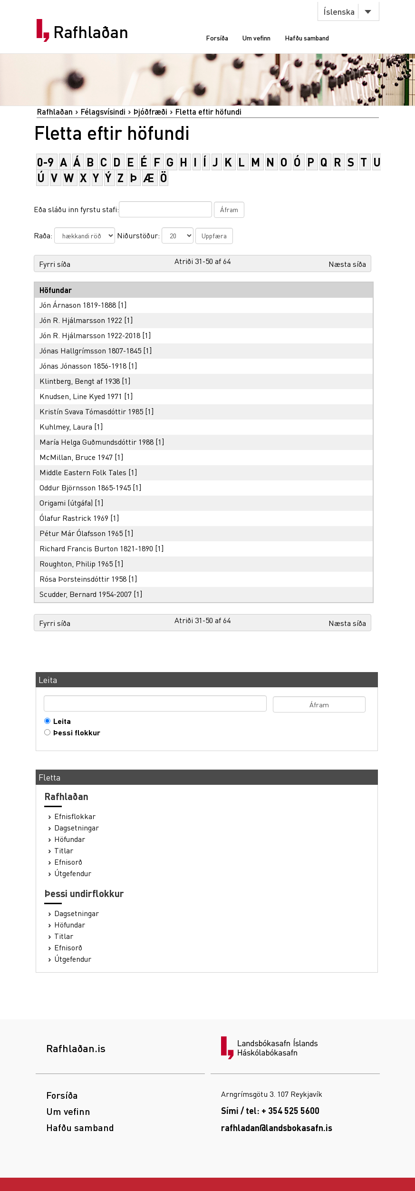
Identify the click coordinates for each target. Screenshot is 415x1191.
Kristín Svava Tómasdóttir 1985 (91, 411)
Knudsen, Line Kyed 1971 (80, 396)
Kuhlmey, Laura (65, 426)
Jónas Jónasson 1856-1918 (82, 366)
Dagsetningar (76, 827)
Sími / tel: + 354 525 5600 (270, 1110)
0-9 (45, 162)
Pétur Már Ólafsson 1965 (81, 533)
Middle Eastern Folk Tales (82, 472)
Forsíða (217, 37)
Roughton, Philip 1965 (76, 563)
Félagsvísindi (102, 112)
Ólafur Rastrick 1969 (73, 518)
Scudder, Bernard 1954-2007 (85, 594)
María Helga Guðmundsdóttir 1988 (96, 442)
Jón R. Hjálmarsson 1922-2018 (89, 335)
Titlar (63, 850)
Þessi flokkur (74, 732)
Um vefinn (256, 37)
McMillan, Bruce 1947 (76, 457)
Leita (60, 721)
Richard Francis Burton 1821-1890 (96, 548)
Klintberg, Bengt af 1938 (79, 381)
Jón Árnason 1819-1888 (77, 305)
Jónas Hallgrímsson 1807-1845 (90, 350)
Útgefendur (72, 873)
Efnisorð (68, 862)
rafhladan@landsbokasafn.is (276, 1127)
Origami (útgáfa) (66, 503)
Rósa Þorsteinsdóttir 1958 (82, 579)
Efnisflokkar (75, 816)
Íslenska (339, 11)
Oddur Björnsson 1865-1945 (85, 487)
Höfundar (69, 839)
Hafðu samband (307, 37)
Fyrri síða (54, 264)
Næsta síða (347, 264)
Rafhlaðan (90, 32)
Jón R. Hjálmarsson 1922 (80, 320)
